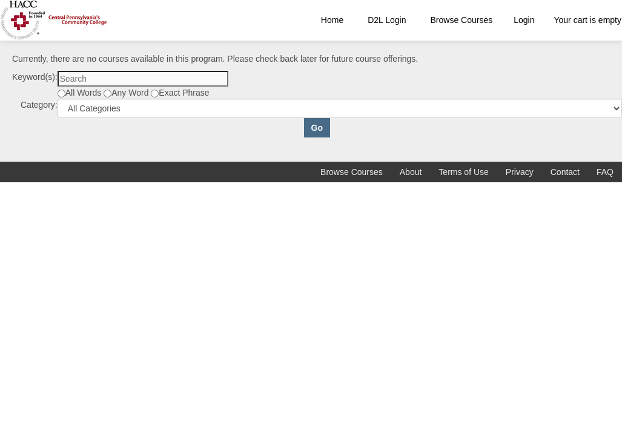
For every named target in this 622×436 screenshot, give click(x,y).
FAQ (605, 172)
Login (524, 20)
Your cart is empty (587, 20)
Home (332, 20)
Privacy (520, 172)
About (411, 172)
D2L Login (387, 20)
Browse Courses (462, 20)
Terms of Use (463, 172)
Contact (565, 172)
